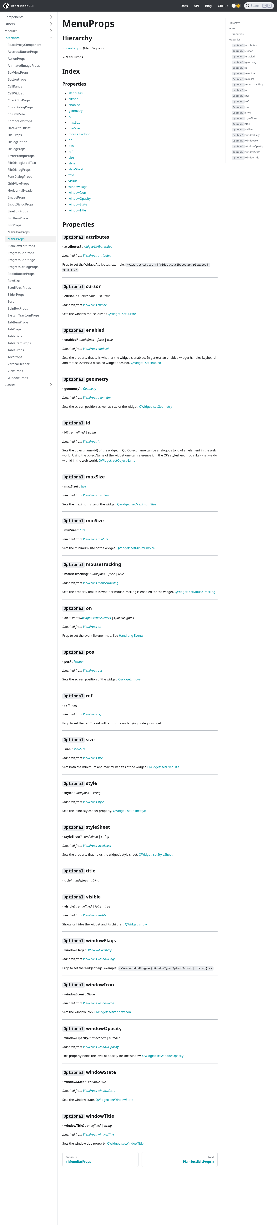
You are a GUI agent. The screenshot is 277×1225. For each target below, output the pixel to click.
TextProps (15, 357)
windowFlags (77, 187)
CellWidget (16, 93)
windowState (77, 204)
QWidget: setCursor (122, 314)
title (71, 175)
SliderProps (16, 294)
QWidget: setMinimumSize (136, 548)
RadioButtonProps (21, 274)
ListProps (14, 225)
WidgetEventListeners (96, 618)
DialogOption (17, 142)
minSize (74, 128)
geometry (75, 111)
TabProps (14, 329)
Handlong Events (131, 635)
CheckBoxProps (19, 100)
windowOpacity (79, 198)
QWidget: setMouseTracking (195, 592)
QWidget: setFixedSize (163, 767)
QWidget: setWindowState (114, 1100)
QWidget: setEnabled (146, 363)
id (69, 116)
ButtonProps (17, 79)
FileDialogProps (19, 170)
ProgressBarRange (21, 260)
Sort (11, 301)
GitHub (223, 6)
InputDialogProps (21, 204)
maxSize (74, 122)
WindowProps (18, 378)
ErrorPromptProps (21, 156)
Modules (11, 31)
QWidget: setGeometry (155, 406)
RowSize (14, 281)
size (71, 157)
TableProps (16, 350)
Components (14, 17)
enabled (74, 105)
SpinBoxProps (18, 308)
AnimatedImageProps (24, 65)
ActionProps (16, 58)
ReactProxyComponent (24, 45)
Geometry (89, 388)
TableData (15, 336)
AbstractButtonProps (23, 52)
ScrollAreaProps (19, 287)
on (70, 140)
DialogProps (17, 149)
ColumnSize (16, 114)
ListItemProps (18, 218)
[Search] (259, 5)
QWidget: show (136, 924)
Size (83, 486)
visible (73, 181)
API (196, 6)
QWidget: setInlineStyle (130, 811)
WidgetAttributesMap (97, 246)
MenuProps (16, 239)
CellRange (15, 86)
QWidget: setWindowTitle (125, 1143)
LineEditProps (18, 211)
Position (78, 661)
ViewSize (79, 749)
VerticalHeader (18, 364)
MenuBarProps (19, 232)
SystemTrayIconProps (23, 315)
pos (71, 146)
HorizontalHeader (21, 190)
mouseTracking (79, 134)
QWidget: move (129, 679)
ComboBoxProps (20, 121)
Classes (10, 385)
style (71, 163)
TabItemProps (18, 322)
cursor (73, 99)
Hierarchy (234, 22)
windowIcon (77, 192)
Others (10, 24)
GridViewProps (18, 183)
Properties (238, 34)
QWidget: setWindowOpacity (162, 1056)
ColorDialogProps (20, 107)
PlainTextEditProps (21, 246)
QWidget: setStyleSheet (156, 854)
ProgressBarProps (21, 253)
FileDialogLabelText (22, 163)
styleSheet (75, 169)
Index (232, 28)
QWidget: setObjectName (117, 460)
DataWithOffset (19, 128)
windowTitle (77, 210)
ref (70, 152)
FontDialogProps (20, 176)
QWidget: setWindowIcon (112, 1012)
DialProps (15, 135)
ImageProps (17, 197)
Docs (184, 6)
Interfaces (12, 38)
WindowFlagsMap (100, 950)
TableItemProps (19, 343)
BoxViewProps (18, 72)
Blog (208, 6)
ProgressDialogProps (23, 267)
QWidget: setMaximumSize (136, 504)
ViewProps (15, 371)
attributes (75, 93)
